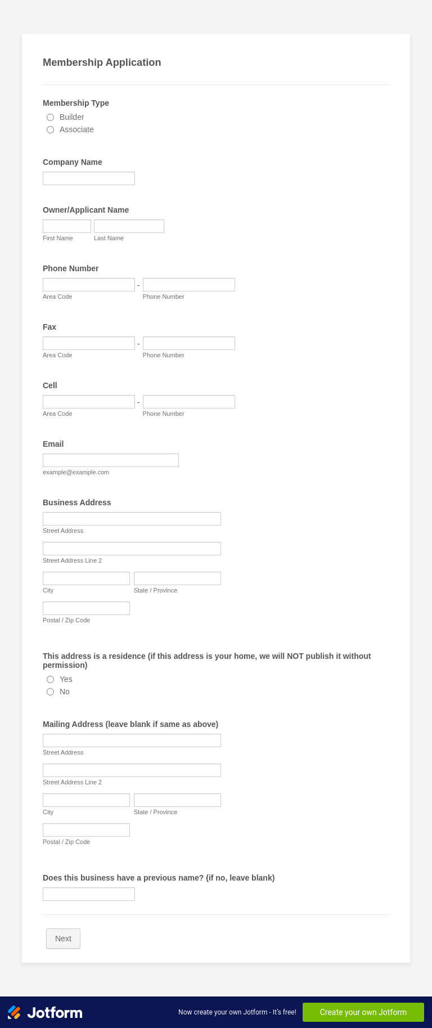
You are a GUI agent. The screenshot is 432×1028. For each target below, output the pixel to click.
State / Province (156, 590)
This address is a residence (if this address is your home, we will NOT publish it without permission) (207, 661)
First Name (58, 238)
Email (53, 443)
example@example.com (76, 472)
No (65, 691)
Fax (49, 326)
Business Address (77, 502)
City (48, 590)
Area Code (58, 296)
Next (63, 938)
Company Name (72, 162)
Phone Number (71, 268)
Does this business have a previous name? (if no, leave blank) (158, 877)
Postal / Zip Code (66, 620)
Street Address (63, 530)
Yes (66, 679)
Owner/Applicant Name (86, 209)
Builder (72, 117)
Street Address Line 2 (72, 560)
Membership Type (76, 102)
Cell (50, 385)
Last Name (109, 238)
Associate (77, 129)
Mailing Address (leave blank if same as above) (130, 724)
